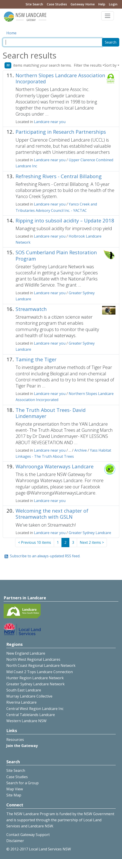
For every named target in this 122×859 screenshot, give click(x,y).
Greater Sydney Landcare (90, 532)
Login (113, 4)
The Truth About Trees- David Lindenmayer (51, 412)
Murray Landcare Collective (29, 696)
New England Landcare (25, 653)
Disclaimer (15, 840)
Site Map (13, 795)
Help (101, 4)
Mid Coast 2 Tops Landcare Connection (39, 671)
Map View (14, 789)
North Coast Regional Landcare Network (40, 665)
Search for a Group (22, 782)
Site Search (34, 4)
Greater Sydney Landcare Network (35, 684)
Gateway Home (82, 4)
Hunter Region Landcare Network (35, 677)
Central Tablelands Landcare (30, 714)
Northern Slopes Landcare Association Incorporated (60, 78)
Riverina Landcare (21, 702)
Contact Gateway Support (28, 834)
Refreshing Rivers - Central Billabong (59, 176)
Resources (15, 739)
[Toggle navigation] (107, 15)
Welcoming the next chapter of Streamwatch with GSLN (52, 513)
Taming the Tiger (36, 359)
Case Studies (57, 4)
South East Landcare (23, 690)
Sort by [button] (110, 65)
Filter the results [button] (88, 65)
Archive (80, 450)
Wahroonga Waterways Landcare (55, 466)
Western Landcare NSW (26, 720)
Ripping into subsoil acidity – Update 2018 (65, 220)
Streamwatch (31, 309)
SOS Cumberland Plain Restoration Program (56, 255)
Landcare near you (50, 121)
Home (11, 32)
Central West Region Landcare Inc (34, 708)
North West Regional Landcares (33, 659)
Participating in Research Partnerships (61, 131)
